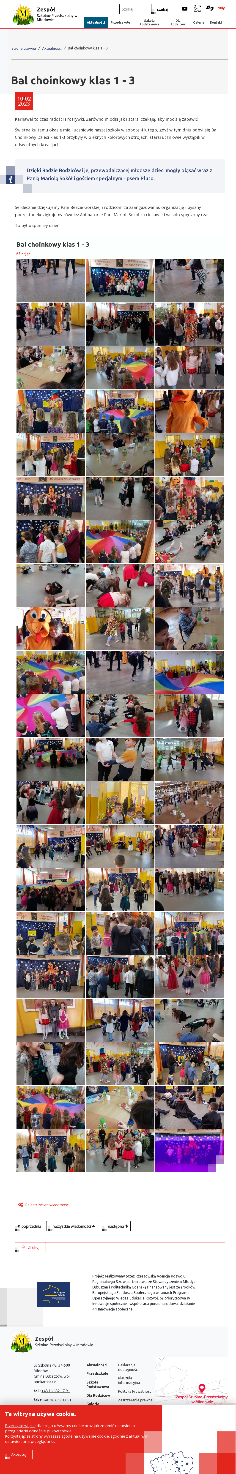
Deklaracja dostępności (128, 1367)
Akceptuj (18, 1455)
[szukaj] (162, 9)
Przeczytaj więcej (20, 1426)
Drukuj (30, 1251)
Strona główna (23, 48)
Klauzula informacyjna (129, 1380)
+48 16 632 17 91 (55, 1391)
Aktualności (52, 48)
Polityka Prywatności (135, 1391)
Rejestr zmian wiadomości (47, 1209)
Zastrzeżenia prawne (135, 1400)
